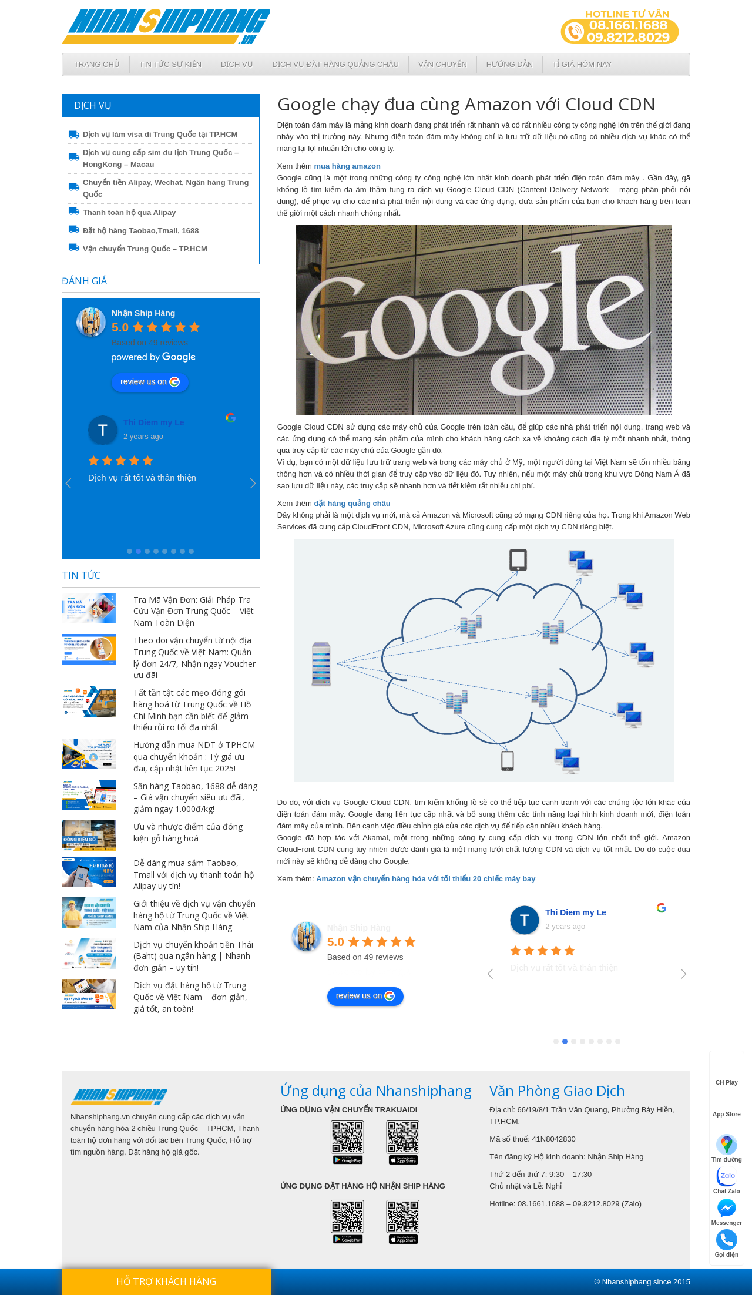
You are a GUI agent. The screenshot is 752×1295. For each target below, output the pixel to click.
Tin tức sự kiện (170, 64)
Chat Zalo (726, 1180)
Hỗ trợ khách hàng (166, 1281)
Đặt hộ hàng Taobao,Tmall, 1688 (141, 230)
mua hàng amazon (347, 166)
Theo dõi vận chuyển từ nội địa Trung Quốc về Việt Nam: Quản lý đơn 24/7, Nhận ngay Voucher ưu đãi (194, 657)
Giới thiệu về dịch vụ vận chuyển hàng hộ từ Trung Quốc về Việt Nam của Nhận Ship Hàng (194, 915)
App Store (727, 1104)
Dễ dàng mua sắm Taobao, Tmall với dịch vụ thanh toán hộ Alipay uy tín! (193, 874)
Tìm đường (726, 1148)
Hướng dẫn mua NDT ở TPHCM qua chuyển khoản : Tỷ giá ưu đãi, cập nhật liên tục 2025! (194, 756)
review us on (150, 382)
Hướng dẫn (509, 64)
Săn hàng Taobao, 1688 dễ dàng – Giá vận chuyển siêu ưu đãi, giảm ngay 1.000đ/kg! (195, 797)
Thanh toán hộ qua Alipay (129, 212)
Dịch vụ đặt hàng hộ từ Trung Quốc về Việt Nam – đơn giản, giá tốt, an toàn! (190, 996)
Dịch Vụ (237, 64)
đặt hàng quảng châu (352, 503)
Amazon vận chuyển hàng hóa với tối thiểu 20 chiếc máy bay (425, 878)
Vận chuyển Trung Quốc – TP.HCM (145, 248)
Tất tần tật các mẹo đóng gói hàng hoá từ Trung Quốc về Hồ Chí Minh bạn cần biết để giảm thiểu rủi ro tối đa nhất (192, 710)
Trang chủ (97, 64)
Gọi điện (726, 1243)
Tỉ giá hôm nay (582, 64)
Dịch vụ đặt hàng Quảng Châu (336, 64)
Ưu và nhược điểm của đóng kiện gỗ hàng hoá (188, 832)
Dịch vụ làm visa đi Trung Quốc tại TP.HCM (160, 134)
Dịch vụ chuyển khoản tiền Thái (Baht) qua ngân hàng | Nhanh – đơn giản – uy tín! (195, 956)
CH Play (727, 1072)
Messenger (726, 1211)
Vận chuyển (442, 64)
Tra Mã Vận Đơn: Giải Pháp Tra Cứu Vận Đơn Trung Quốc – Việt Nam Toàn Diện (193, 611)
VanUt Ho (142, 422)
